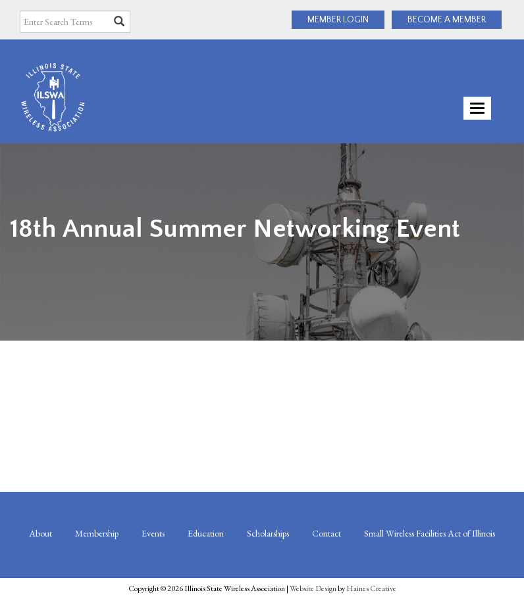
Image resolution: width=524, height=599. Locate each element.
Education (206, 533)
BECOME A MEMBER (446, 19)
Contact (326, 533)
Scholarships (268, 533)
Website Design (313, 588)
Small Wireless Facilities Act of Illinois (429, 533)
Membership (96, 533)
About (40, 533)
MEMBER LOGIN (338, 19)
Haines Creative (371, 588)
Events (153, 533)
